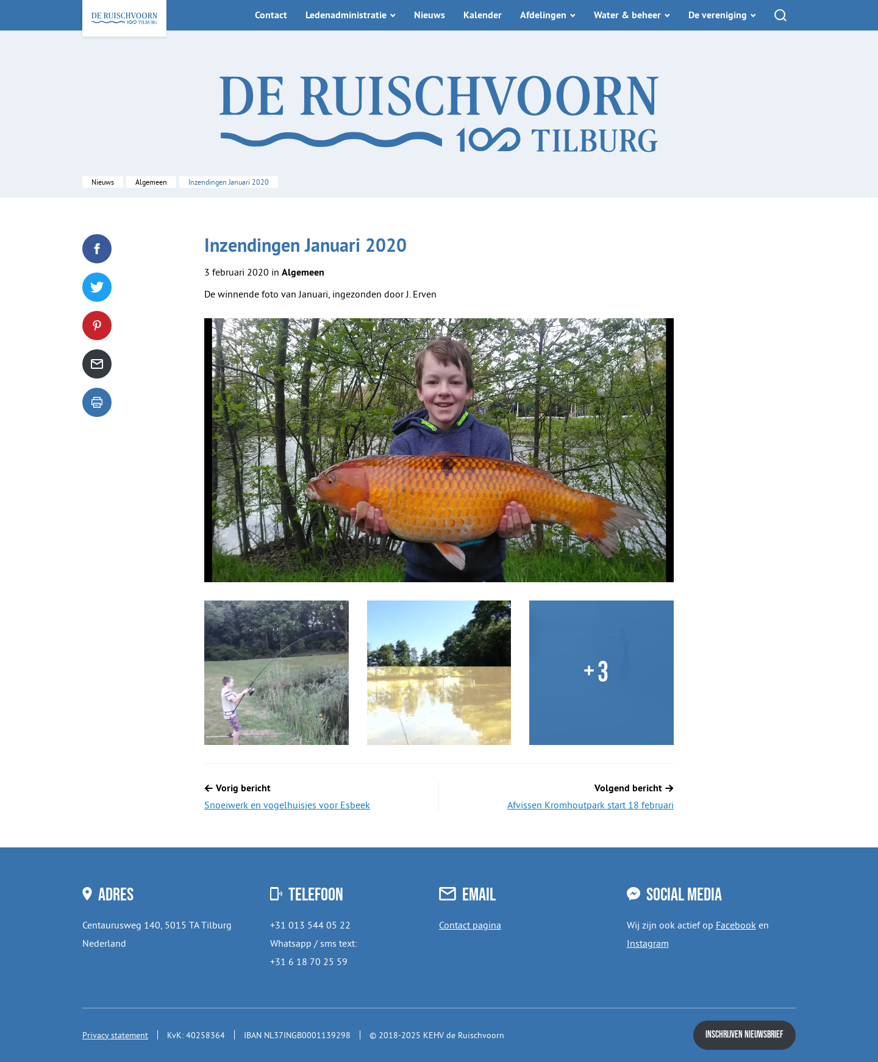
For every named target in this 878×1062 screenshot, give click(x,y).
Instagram (648, 943)
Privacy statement (115, 1035)
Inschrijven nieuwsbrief (744, 1035)
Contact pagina (470, 925)
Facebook (736, 925)
